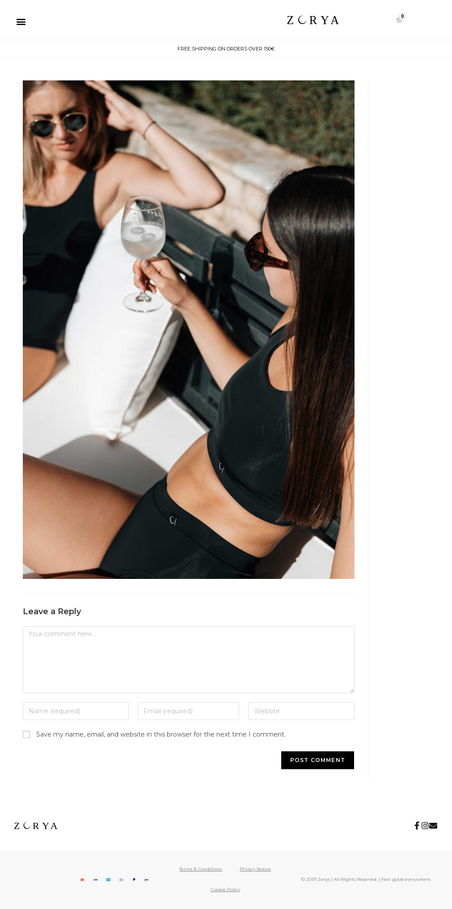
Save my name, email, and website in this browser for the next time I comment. (161, 734)
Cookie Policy (225, 889)
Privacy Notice (255, 869)
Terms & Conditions (200, 869)
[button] (20, 21)
